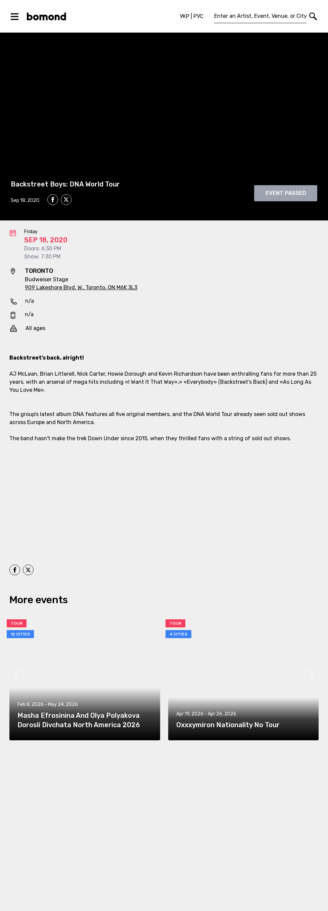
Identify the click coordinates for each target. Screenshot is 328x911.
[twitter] (66, 200)
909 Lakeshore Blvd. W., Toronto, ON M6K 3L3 (81, 287)
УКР (184, 16)
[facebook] (52, 199)
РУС (198, 16)
